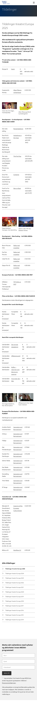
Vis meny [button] (33, 2)
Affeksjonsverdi (15, 356)
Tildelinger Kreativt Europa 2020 (14, 592)
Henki (13, 69)
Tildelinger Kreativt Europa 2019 (14, 596)
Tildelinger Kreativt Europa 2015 (14, 615)
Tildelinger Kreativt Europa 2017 (14, 606)
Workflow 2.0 (17, 550)
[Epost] (18, 661)
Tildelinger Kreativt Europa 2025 (15, 569)
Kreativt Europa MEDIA (6, 2)
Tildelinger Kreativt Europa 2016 (14, 610)
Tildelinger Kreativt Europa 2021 (14, 587)
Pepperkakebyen (18, 129)
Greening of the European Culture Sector (17, 508)
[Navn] (18, 655)
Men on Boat (17, 188)
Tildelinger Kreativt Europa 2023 (14, 578)
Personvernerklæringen (9, 683)
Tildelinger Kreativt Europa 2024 (14, 573)
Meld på (6, 673)
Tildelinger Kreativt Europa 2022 (14, 582)
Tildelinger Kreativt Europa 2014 (14, 619)
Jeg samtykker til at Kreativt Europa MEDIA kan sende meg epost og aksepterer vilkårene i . (16, 680)
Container (16, 174)
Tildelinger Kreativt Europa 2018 (14, 601)
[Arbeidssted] (18, 667)
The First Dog (17, 156)
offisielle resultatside (15, 42)
